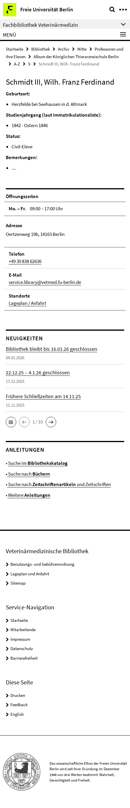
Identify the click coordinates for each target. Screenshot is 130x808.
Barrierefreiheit (24, 658)
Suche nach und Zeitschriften (59, 484)
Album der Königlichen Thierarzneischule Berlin (76, 56)
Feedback (19, 704)
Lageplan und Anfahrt (29, 573)
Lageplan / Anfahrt (27, 303)
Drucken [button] (17, 695)
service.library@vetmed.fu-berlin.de (45, 282)
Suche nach (28, 474)
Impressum (20, 639)
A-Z (17, 64)
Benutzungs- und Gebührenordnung (42, 564)
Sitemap (17, 583)
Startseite (14, 49)
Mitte (82, 49)
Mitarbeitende (23, 629)
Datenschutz (21, 648)
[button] (11, 422)
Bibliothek (40, 49)
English (17, 714)
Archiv (63, 49)
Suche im (37, 463)
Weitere (28, 495)
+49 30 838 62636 (25, 261)
